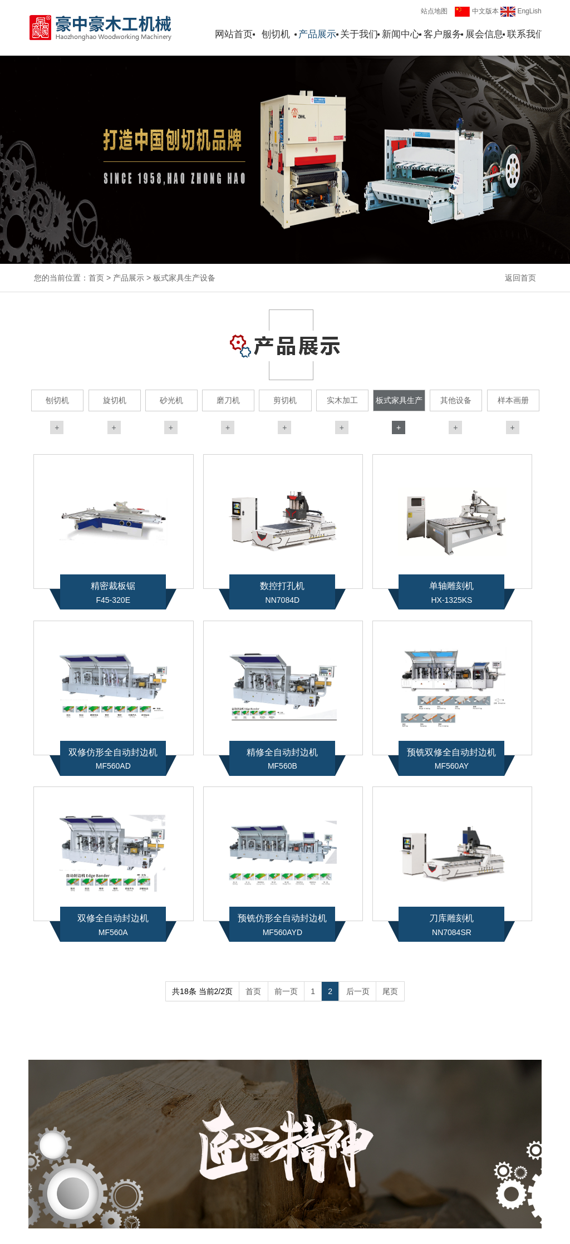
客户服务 (442, 34)
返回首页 (520, 277)
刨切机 (276, 34)
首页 (96, 277)
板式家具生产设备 (184, 277)
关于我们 (359, 34)
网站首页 (234, 34)
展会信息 (484, 34)
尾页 (390, 991)
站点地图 (434, 11)
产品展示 (317, 34)
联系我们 (526, 34)
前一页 (286, 991)
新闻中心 (401, 34)
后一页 (358, 991)
